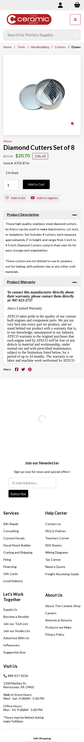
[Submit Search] (77, 35)
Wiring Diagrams (56, 552)
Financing (10, 567)
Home (7, 47)
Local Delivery (13, 581)
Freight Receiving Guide (62, 574)
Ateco (7, 141)
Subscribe (18, 494)
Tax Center (53, 559)
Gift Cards (10, 574)
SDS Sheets (53, 545)
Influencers (11, 645)
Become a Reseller (16, 616)
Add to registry (44, 198)
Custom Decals (14, 538)
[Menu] (75, 19)
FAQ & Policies (55, 531)
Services (11, 513)
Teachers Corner (57, 538)
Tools (21, 47)
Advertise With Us (16, 638)
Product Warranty (21, 282)
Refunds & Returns (58, 620)
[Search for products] (38, 35)
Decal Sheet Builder (17, 545)
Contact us (53, 524)
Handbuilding (40, 47)
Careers (50, 613)
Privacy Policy (54, 634)
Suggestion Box (14, 652)
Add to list (16, 198)
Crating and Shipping (17, 552)
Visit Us (10, 666)
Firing (7, 559)
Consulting (11, 531)
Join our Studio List (16, 631)
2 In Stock (12, 173)
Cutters (60, 47)
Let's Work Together (13, 597)
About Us (53, 595)
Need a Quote (55, 567)
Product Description (23, 214)
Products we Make (58, 627)
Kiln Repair (10, 524)
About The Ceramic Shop (63, 606)
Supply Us (10, 609)
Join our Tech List (15, 624)
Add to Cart (36, 184)
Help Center (56, 513)
